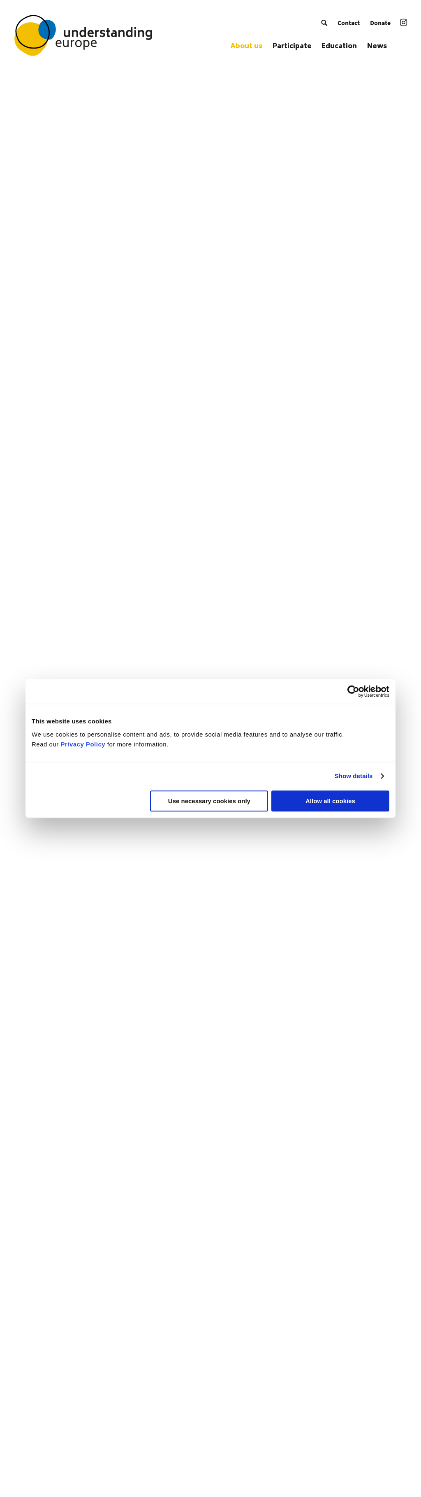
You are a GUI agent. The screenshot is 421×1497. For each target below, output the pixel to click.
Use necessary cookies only (209, 800)
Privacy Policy (82, 744)
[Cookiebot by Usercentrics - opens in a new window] (353, 691)
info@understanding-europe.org (159, 1385)
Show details (354, 775)
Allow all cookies (330, 800)
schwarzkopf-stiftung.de (146, 1396)
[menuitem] (324, 23)
